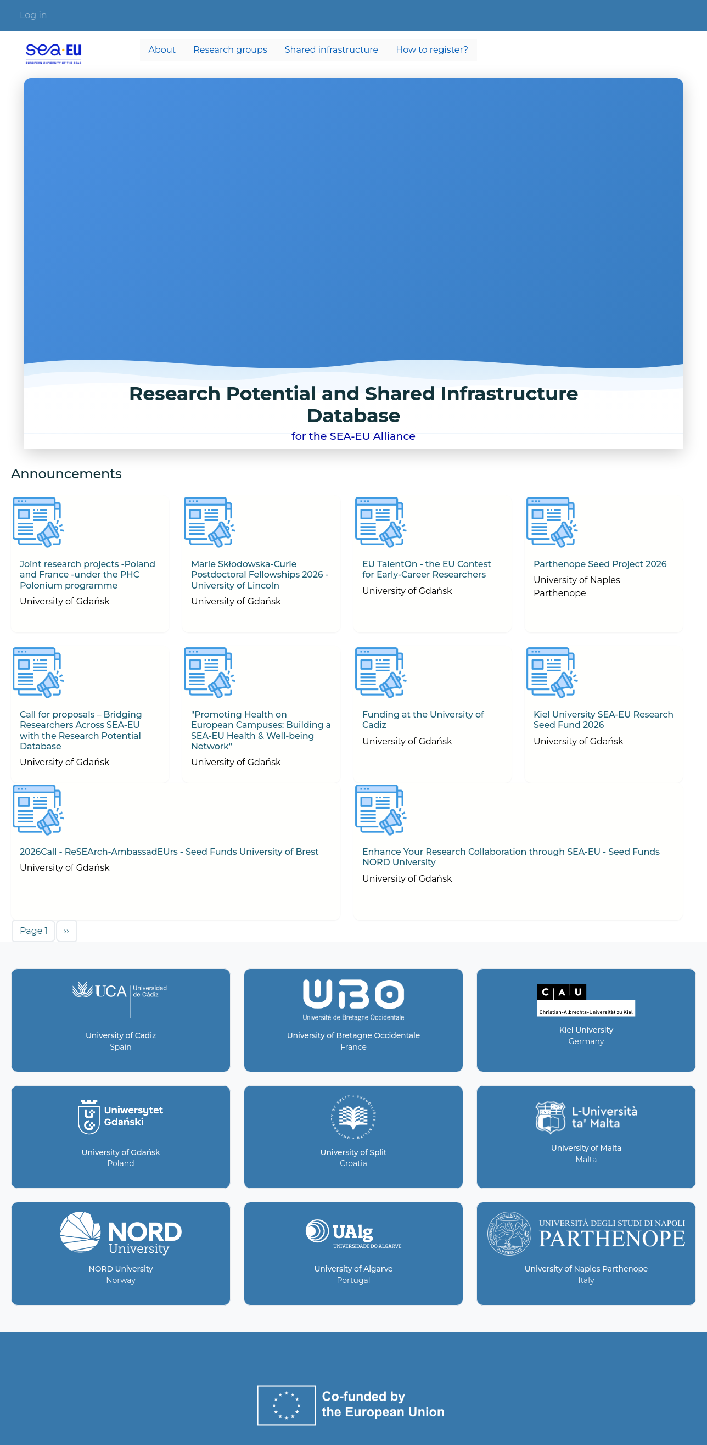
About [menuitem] (162, 49)
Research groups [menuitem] (230, 49)
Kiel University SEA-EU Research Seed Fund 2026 (604, 719)
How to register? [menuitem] (432, 49)
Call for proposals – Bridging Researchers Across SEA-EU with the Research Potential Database (81, 730)
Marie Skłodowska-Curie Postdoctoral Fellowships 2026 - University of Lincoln (260, 574)
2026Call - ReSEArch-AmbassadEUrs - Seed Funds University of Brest (169, 852)
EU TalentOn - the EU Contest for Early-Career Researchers (426, 569)
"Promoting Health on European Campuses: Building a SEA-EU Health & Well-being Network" (261, 730)
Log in (33, 15)
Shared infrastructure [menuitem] (331, 49)
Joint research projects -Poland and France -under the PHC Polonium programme (87, 574)
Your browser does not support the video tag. (353, 263)
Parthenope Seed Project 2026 (600, 564)
